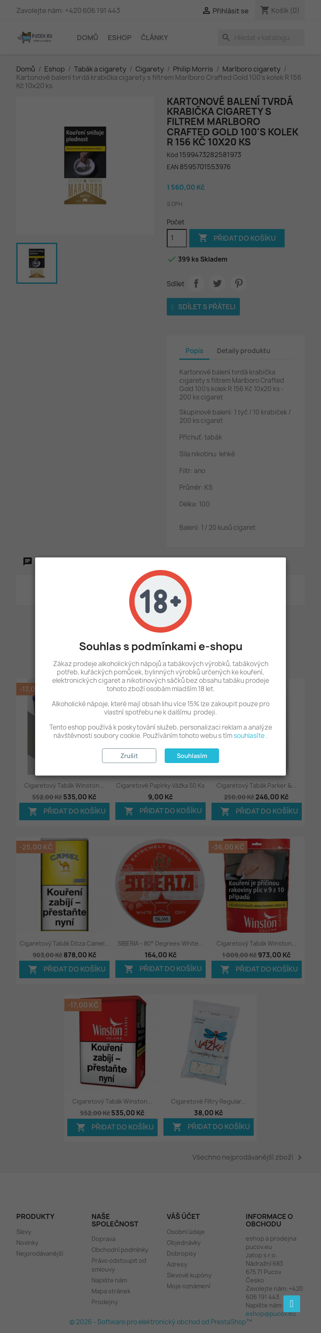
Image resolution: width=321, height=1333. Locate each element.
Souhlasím (192, 756)
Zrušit (129, 756)
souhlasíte (249, 735)
